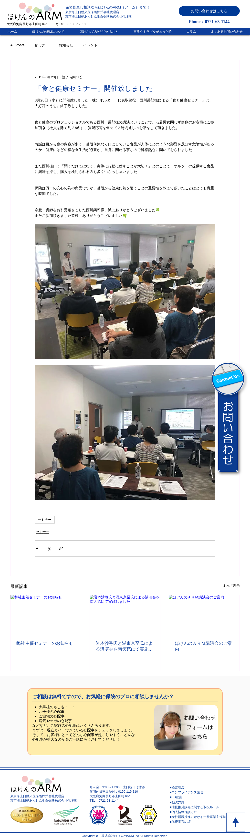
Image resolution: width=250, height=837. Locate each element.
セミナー (41, 45)
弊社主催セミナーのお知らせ (44, 643)
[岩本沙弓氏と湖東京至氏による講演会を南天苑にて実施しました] (125, 615)
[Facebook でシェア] (37, 548)
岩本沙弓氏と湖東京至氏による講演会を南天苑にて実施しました (124, 646)
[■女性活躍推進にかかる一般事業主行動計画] (204, 817)
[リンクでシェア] (61, 548)
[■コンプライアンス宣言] (204, 792)
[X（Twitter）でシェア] (49, 548)
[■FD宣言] (204, 797)
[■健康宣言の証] (204, 821)
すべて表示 (231, 586)
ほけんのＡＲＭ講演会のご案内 (203, 646)
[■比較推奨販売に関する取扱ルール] (204, 807)
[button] (209, 11)
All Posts (17, 45)
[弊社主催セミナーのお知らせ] (45, 615)
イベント (90, 45)
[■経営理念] (204, 787)
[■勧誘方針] (204, 802)
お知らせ (66, 45)
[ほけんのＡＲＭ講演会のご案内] (204, 615)
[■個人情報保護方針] (204, 812)
